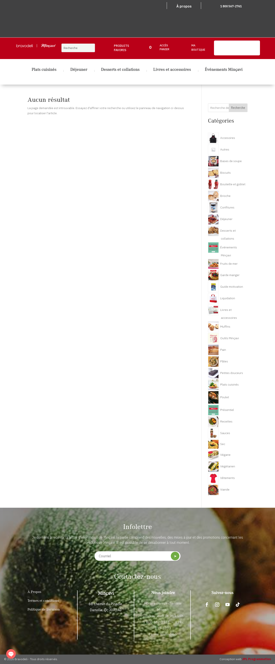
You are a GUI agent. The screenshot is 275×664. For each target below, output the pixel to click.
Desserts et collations (120, 70)
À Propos (34, 592)
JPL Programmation (256, 659)
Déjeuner (78, 70)
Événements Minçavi (224, 70)
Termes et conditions (43, 601)
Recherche (238, 108)
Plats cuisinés (44, 70)
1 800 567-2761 (231, 6)
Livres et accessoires (172, 70)
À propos (184, 6)
